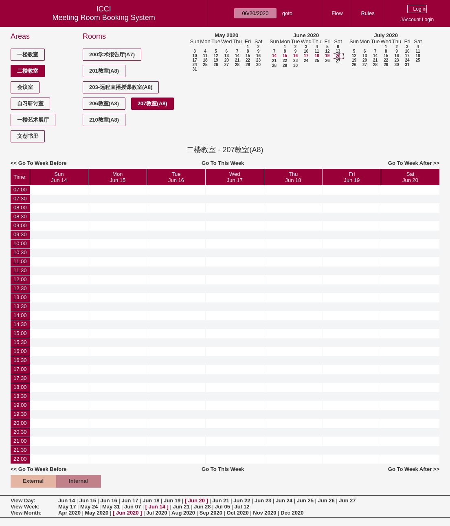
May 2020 (226, 35)
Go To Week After (410, 163)
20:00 (20, 423)
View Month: (26, 513)
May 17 (67, 507)
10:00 (20, 243)
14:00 (20, 315)
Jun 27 (347, 500)
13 (226, 55)
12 (215, 55)
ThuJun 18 (293, 177)
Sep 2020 (211, 513)
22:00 (20, 459)
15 (248, 55)
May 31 (111, 507)
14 (237, 55)
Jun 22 (241, 500)
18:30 (20, 396)
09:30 (20, 234)
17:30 (20, 378)
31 (194, 69)
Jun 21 (220, 500)
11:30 (20, 270)
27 (226, 64)
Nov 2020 (264, 513)
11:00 (20, 261)
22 (248, 60)
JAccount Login (417, 19)
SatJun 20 (410, 177)
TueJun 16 (176, 177)
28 (237, 64)
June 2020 (306, 35)
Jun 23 (263, 500)
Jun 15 (87, 500)
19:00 (20, 405)
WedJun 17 (235, 177)
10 (194, 55)
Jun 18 (151, 500)
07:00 (20, 189)
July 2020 (386, 35)
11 (205, 55)
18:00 (20, 387)
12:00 (20, 279)
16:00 (20, 351)
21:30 (20, 450)
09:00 (20, 225)
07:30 (20, 198)
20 (226, 60)
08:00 (20, 207)
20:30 (20, 432)
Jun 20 (196, 500)
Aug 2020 (183, 513)
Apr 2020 (69, 513)
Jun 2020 (127, 513)
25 (205, 64)
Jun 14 (66, 500)
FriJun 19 (352, 177)
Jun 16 (109, 500)
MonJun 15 (117, 177)
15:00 (20, 333)
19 (215, 60)
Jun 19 (172, 500)
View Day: (23, 500)
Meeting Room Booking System (104, 17)
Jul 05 (222, 507)
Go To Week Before (42, 163)
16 (258, 55)
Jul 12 (242, 507)
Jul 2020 (156, 513)
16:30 (20, 360)
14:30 (20, 324)
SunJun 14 (59, 177)
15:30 (20, 342)
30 (258, 64)
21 (237, 60)
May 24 (89, 507)
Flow (336, 13)
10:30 (20, 252)
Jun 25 (305, 500)
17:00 (20, 369)
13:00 (20, 297)
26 (215, 64)
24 (194, 64)
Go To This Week (223, 163)
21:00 (20, 441)
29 (248, 64)
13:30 (20, 306)
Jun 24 (284, 500)
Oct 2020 (237, 513)
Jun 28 (202, 507)
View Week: (25, 507)
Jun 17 (129, 500)
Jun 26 (326, 500)
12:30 (20, 288)
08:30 (20, 216)
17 (194, 60)
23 (258, 60)
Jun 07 (132, 507)
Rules (367, 13)
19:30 (20, 414)
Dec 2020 (292, 513)
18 (205, 60)
